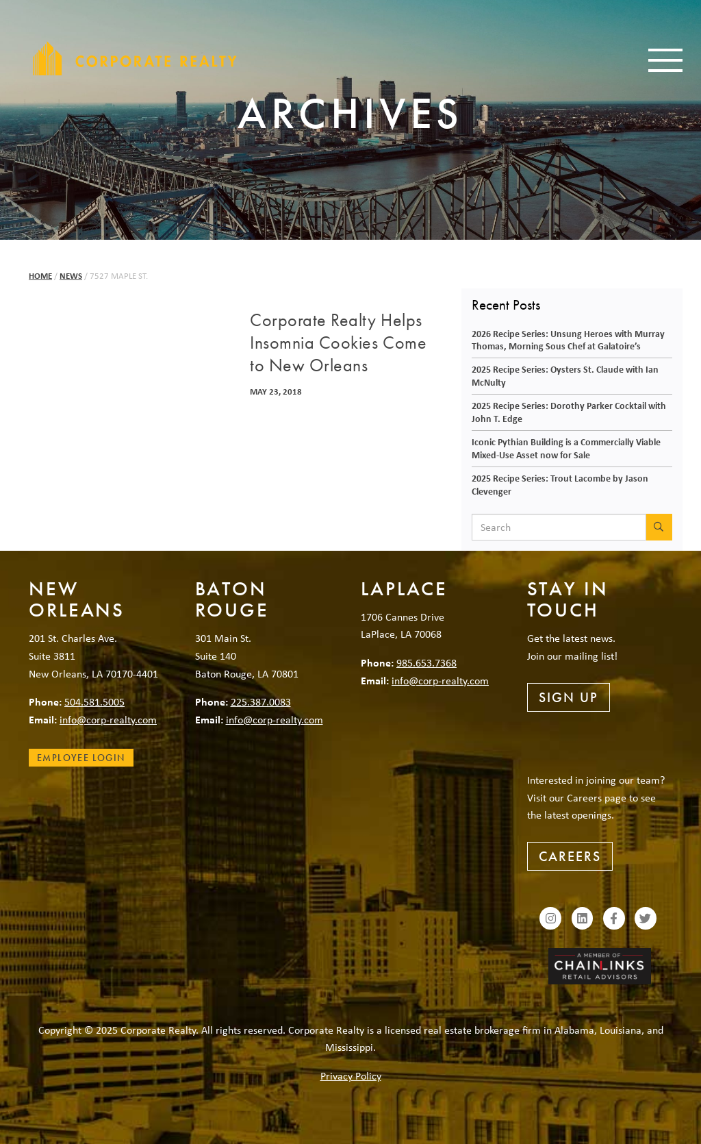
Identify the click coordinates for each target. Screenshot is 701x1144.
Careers (570, 856)
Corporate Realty (135, 58)
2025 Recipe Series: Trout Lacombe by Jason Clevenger (560, 484)
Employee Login (81, 757)
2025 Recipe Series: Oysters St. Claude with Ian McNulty (565, 375)
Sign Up (568, 697)
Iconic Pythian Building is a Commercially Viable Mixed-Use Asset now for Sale (566, 448)
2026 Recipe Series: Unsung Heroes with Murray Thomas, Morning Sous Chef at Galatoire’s (568, 340)
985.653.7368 (426, 662)
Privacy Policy (350, 1075)
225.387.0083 (261, 701)
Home (40, 276)
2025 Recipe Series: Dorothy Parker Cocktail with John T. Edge (569, 412)
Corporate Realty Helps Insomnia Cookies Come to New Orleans (338, 343)
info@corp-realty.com (108, 719)
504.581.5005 (94, 701)
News (71, 276)
